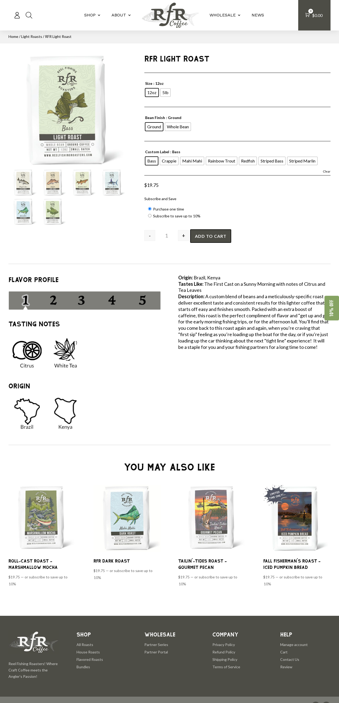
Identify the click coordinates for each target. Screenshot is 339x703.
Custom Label (157, 152)
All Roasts (85, 644)
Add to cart (210, 236)
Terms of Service (226, 667)
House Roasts (88, 652)
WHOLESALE (222, 14)
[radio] (151, 92)
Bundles (83, 667)
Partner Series (156, 644)
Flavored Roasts (90, 659)
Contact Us (289, 659)
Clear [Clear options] (327, 171)
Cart (284, 652)
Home (13, 36)
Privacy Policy (223, 644)
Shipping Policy (224, 659)
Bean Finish (155, 117)
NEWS (258, 14)
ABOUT (118, 14)
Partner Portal (156, 652)
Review (286, 667)
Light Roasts (31, 36)
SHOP (90, 14)
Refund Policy (223, 652)
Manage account (294, 644)
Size (148, 83)
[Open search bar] (29, 15)
